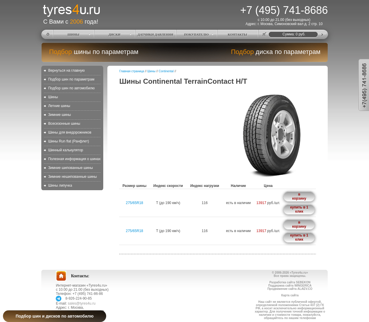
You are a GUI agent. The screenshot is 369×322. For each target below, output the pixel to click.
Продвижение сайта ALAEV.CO (290, 288)
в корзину (299, 196)
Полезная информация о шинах (74, 159)
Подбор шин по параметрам (71, 79)
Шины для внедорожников (69, 132)
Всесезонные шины (64, 123)
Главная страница (131, 71)
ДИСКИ (115, 34)
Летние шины (59, 106)
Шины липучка (60, 185)
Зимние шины (59, 115)
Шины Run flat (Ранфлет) (68, 141)
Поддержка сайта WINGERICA (289, 285)
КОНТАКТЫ (237, 34)
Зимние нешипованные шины (72, 177)
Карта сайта (290, 295)
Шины (53, 97)
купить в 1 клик (299, 209)
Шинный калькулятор (65, 150)
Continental (166, 71)
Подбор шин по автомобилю (71, 88)
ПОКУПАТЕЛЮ (196, 34)
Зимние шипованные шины (70, 168)
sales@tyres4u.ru (82, 303)
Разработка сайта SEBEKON (289, 282)
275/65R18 (134, 203)
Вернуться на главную (66, 70)
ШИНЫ (73, 34)
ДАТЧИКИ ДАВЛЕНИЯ (155, 34)
